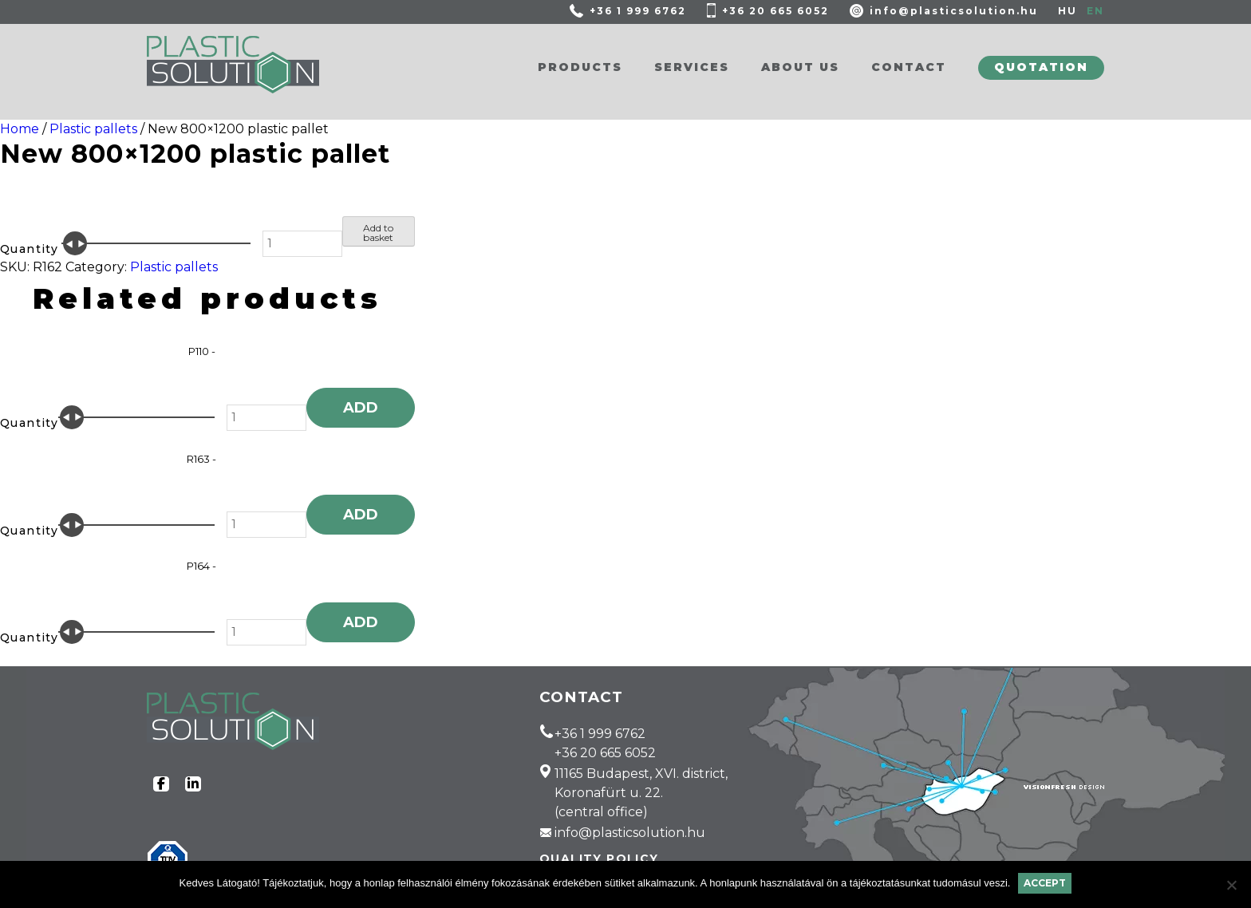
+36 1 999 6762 (638, 11)
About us (800, 67)
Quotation (1041, 67)
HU (1067, 11)
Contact (908, 67)
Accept (1045, 883)
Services (691, 67)
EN (1095, 11)
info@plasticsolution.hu (954, 11)
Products (580, 67)
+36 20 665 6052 (775, 11)
